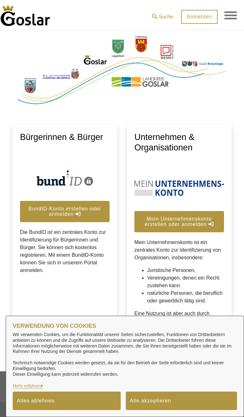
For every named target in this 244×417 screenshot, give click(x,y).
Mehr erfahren (27, 385)
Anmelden (199, 16)
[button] (162, 14)
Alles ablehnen (36, 400)
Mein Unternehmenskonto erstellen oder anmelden (179, 221)
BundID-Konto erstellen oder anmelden (65, 211)
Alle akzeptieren (150, 400)
